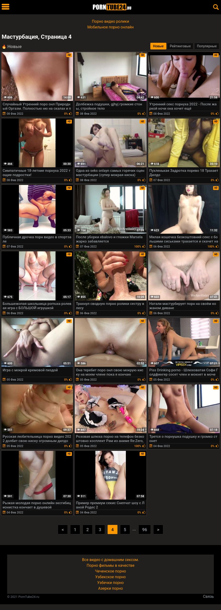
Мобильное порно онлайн (110, 27)
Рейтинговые (180, 46)
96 (144, 529)
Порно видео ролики (110, 21)
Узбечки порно (110, 582)
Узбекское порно (110, 577)
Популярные (207, 46)
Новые (158, 46)
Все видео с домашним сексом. (110, 559)
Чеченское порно (110, 571)
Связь (208, 596)
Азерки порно (110, 588)
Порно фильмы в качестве (110, 565)
